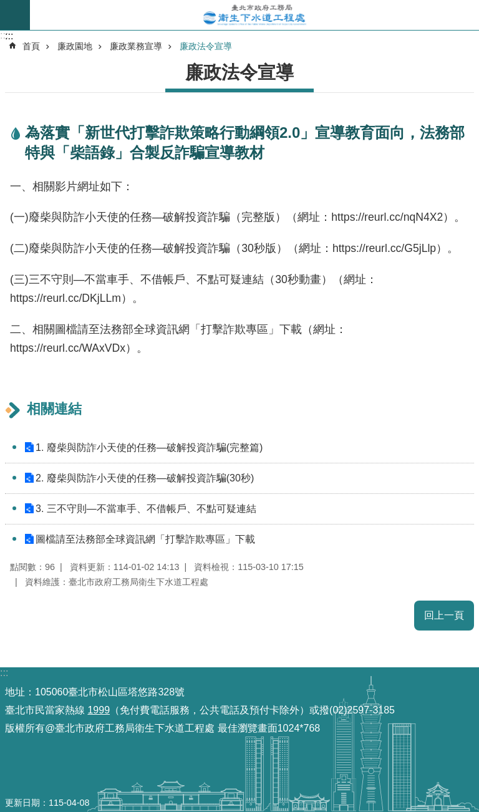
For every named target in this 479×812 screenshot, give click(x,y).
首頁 (31, 46)
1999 (98, 710)
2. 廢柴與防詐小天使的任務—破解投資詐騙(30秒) (145, 478)
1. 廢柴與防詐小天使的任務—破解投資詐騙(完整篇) (149, 447)
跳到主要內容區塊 (6, 6)
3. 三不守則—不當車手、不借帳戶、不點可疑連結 (146, 508)
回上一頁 (444, 615)
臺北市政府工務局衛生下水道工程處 (254, 15)
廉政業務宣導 (136, 46)
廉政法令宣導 (206, 46)
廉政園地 (74, 46)
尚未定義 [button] (15, 15)
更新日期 (22, 803)
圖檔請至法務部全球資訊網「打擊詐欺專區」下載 (145, 539)
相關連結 (54, 409)
